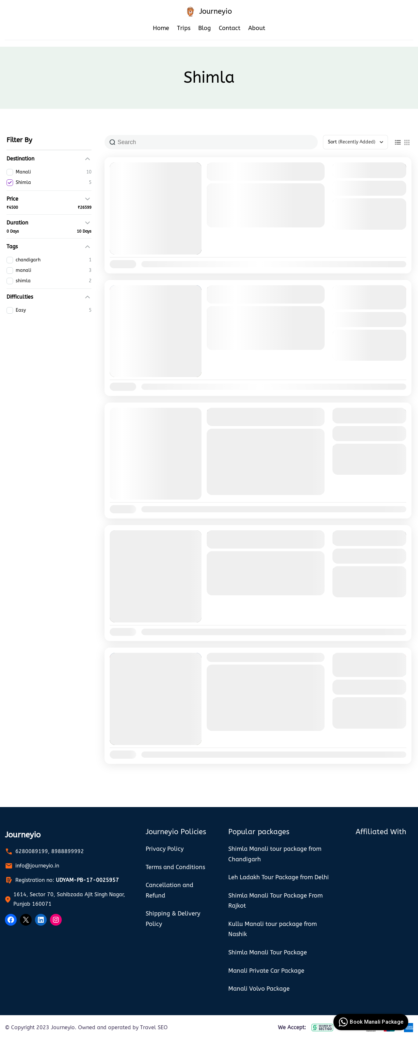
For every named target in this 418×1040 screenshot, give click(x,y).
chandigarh (220, 434)
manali (247, 434)
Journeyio (215, 11)
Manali (223, 223)
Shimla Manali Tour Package (250, 657)
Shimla (243, 223)
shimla (269, 434)
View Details (369, 188)
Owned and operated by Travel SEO (123, 1027)
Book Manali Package (370, 1022)
